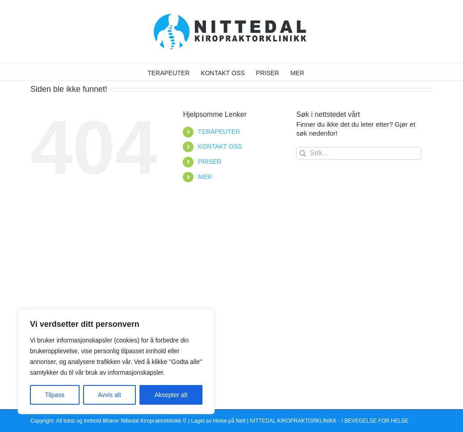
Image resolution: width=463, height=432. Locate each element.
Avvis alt (109, 394)
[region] (116, 361)
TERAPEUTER (219, 131)
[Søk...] (358, 153)
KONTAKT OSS (220, 146)
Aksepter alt (171, 394)
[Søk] (302, 153)
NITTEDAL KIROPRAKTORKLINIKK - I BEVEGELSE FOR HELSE (329, 421)
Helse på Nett (229, 421)
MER (205, 176)
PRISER (209, 161)
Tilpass (54, 394)
